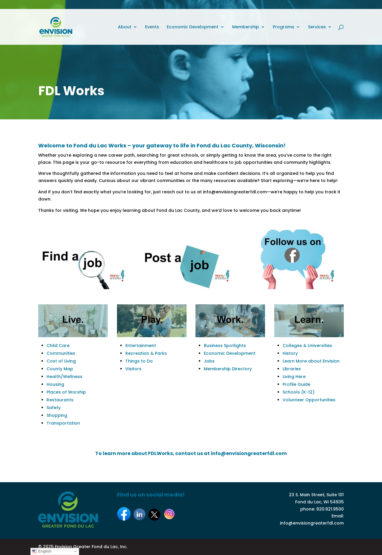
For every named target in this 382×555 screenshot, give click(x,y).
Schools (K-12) (299, 392)
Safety (54, 408)
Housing (55, 384)
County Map (60, 369)
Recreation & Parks (146, 353)
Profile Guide (296, 384)
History (290, 353)
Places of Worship (66, 392)
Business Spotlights (225, 346)
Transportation (63, 423)
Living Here (294, 377)
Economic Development (192, 27)
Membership (245, 27)
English (41, 551)
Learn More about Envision (311, 361)
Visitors (133, 369)
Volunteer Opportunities (309, 400)
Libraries (292, 369)
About (124, 27)
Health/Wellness (64, 377)
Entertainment (140, 346)
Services (317, 27)
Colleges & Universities (307, 346)
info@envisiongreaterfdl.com (312, 523)
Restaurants (60, 400)
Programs (283, 27)
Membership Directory (228, 369)
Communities (61, 353)
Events (152, 27)
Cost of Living (61, 361)
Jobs (209, 361)
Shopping (57, 415)
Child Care (58, 346)
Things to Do (139, 361)
